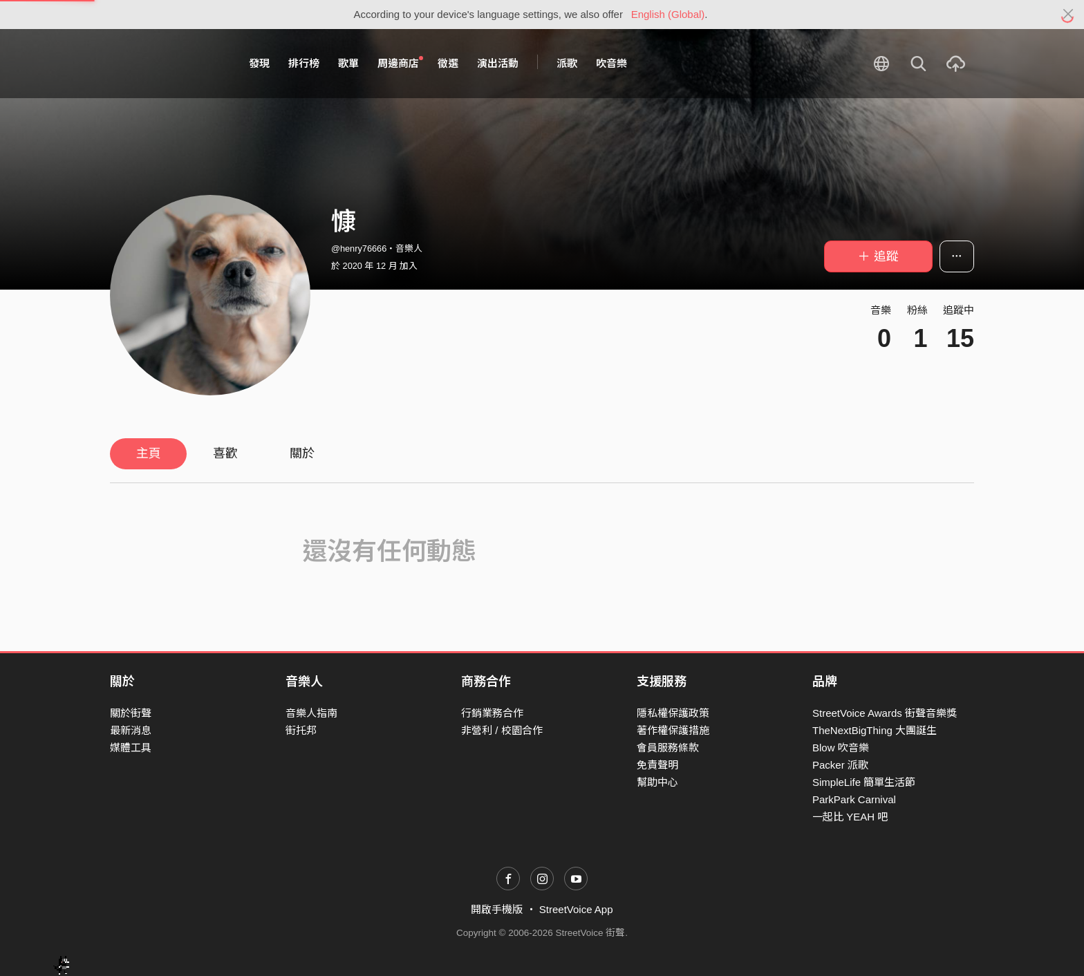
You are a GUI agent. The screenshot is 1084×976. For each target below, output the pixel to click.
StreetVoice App (576, 909)
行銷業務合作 (492, 713)
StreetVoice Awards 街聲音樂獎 (884, 713)
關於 (302, 453)
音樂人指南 (311, 713)
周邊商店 (400, 63)
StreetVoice (167, 64)
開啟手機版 (497, 909)
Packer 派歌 (840, 765)
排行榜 (303, 63)
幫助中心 (657, 782)
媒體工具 (130, 747)
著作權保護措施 (673, 730)
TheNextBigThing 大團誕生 (874, 730)
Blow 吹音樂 (840, 747)
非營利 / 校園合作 (502, 730)
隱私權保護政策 (673, 713)
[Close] (1068, 14)
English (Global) (668, 14)
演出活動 (497, 63)
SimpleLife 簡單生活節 (863, 782)
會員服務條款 (668, 747)
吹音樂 (611, 63)
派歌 (567, 63)
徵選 (448, 63)
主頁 (148, 453)
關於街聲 (130, 713)
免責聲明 (657, 765)
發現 (259, 63)
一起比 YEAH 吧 (850, 817)
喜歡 (225, 453)
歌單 (348, 63)
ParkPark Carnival (854, 799)
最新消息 (130, 730)
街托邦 (301, 730)
